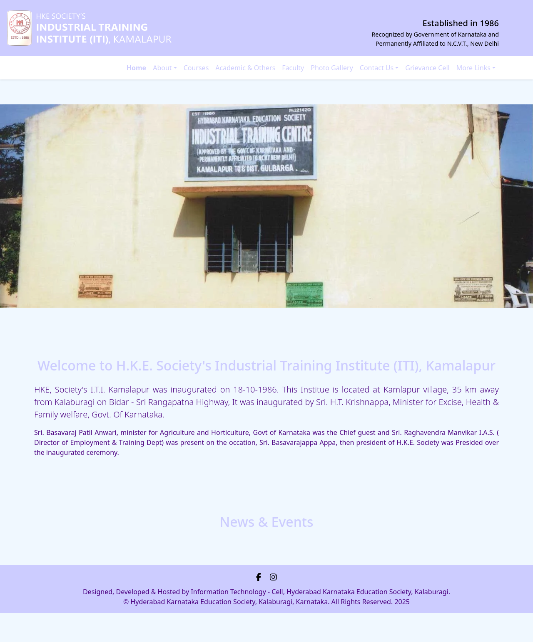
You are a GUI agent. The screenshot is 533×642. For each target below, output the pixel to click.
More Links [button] (473, 67)
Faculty (293, 67)
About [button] (162, 67)
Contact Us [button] (377, 67)
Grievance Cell (427, 67)
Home (136, 67)
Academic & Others (245, 67)
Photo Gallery (332, 67)
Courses (196, 67)
